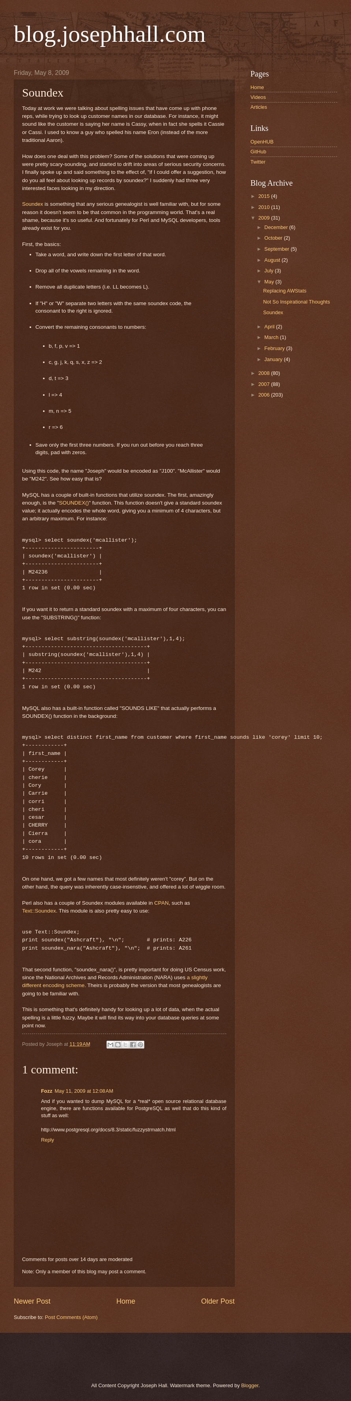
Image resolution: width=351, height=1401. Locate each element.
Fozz (46, 1091)
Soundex (32, 204)
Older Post (218, 1301)
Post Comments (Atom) (71, 1317)
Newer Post (32, 1301)
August (273, 260)
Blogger (249, 1385)
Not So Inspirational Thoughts (296, 302)
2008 (264, 373)
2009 (264, 218)
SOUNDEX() (74, 503)
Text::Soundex (39, 911)
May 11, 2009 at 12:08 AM (84, 1091)
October (274, 238)
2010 (264, 207)
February (275, 348)
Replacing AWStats (284, 291)
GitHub (258, 152)
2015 (264, 196)
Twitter (257, 162)
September (277, 249)
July (269, 271)
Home (125, 1301)
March (272, 337)
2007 (264, 384)
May (269, 282)
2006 (264, 395)
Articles (258, 107)
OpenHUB (262, 142)
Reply (47, 1140)
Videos (258, 97)
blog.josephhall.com (110, 34)
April (270, 327)
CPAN (161, 903)
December (276, 227)
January (274, 359)
